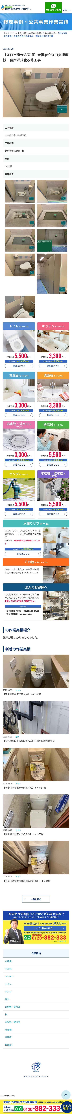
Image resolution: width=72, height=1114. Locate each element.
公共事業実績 (49, 33)
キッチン (9, 976)
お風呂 (8, 961)
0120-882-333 (32, 936)
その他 (8, 968)
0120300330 (7, 1095)
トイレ (18, 690)
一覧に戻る (36, 899)
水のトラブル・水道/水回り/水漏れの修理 (22, 33)
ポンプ (8, 991)
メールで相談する (60, 941)
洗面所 (8, 1037)
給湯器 (8, 1044)
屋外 (17, 736)
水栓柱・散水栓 (12, 1021)
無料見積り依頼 (53, 7)
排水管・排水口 (12, 1006)
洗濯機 (8, 1029)
